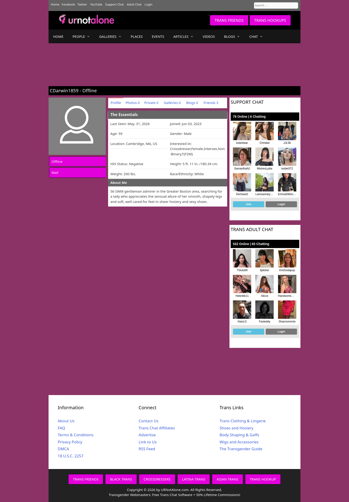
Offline (57, 161)
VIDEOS (209, 36)
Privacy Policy (70, 442)
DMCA (63, 448)
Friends (211, 102)
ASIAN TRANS (227, 479)
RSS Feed (147, 448)
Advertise (147, 434)
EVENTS (158, 36)
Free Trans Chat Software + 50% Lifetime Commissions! (196, 494)
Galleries (172, 102)
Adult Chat (134, 4)
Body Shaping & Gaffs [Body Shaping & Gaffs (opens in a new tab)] (239, 434)
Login (149, 4)
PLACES (137, 36)
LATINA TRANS (193, 479)
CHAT (258, 36)
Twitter (82, 4)
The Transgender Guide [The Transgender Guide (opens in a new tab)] (241, 448)
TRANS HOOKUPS (270, 20)
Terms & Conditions (75, 434)
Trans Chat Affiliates (157, 428)
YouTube (96, 4)
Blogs (192, 102)
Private (151, 102)
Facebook (68, 4)
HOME (58, 36)
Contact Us (148, 420)
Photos (132, 102)
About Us (66, 420)
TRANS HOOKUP (263, 479)
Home (55, 4)
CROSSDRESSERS (157, 479)
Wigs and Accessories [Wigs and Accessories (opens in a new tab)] (239, 442)
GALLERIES (112, 36)
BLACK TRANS (121, 479)
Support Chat (114, 4)
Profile (116, 102)
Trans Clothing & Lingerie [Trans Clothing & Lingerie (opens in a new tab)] (243, 420)
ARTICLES (185, 36)
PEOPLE (84, 36)
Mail (55, 172)
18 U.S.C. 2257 (70, 455)
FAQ (61, 428)
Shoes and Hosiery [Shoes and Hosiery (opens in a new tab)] (237, 428)
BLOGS (234, 36)
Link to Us (148, 442)
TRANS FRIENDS (229, 20)
